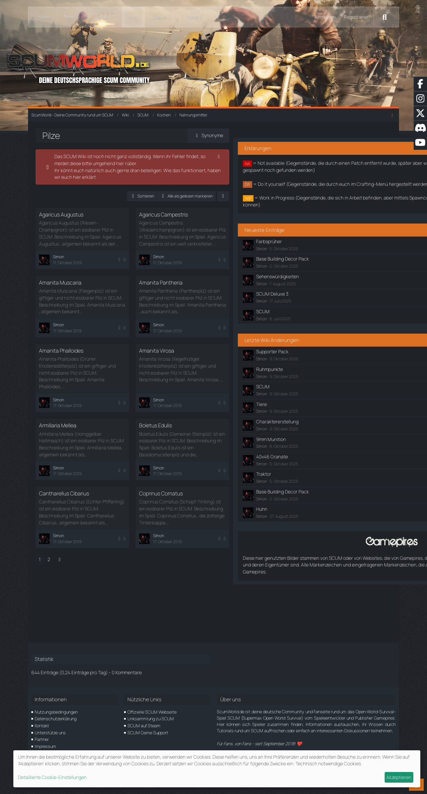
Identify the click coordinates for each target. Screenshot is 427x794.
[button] (171, 196)
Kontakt (42, 726)
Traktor (304, 502)
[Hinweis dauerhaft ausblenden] (248, 156)
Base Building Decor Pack (323, 287)
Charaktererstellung (318, 449)
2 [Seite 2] (54, 545)
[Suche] (384, 17)
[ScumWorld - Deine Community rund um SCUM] (213, 67)
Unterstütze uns (50, 733)
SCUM (304, 339)
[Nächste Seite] (65, 545)
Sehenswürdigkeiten (318, 304)
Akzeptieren (398, 777)
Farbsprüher (310, 269)
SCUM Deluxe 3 (313, 322)
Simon (302, 277)
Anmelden (325, 17)
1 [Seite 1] (45, 545)
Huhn (302, 537)
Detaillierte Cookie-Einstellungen (52, 777)
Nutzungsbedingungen (56, 712)
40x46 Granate (313, 484)
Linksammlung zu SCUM (150, 719)
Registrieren (357, 17)
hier (64, 177)
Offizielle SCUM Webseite (151, 712)
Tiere (302, 432)
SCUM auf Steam (143, 726)
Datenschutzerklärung (55, 719)
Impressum (45, 746)
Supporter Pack (313, 380)
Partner (42, 740)
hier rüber (104, 163)
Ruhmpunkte (310, 397)
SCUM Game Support (147, 733)
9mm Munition (312, 467)
